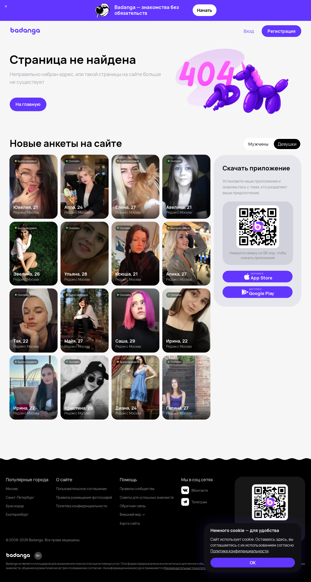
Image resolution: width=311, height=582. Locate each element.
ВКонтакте (194, 490)
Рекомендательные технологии (185, 568)
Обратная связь (133, 506)
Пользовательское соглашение (81, 488)
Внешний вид (132, 514)
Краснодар (15, 506)
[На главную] (28, 104)
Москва (12, 488)
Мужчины (258, 144)
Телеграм (194, 502)
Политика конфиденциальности (81, 506)
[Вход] (249, 31)
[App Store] (258, 276)
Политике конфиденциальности (239, 551)
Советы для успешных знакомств (146, 497)
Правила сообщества (137, 488)
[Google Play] (258, 292)
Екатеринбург (17, 514)
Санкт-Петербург (20, 497)
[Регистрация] (281, 31)
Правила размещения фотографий (84, 497)
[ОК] (252, 562)
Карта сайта (130, 523)
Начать (204, 10)
